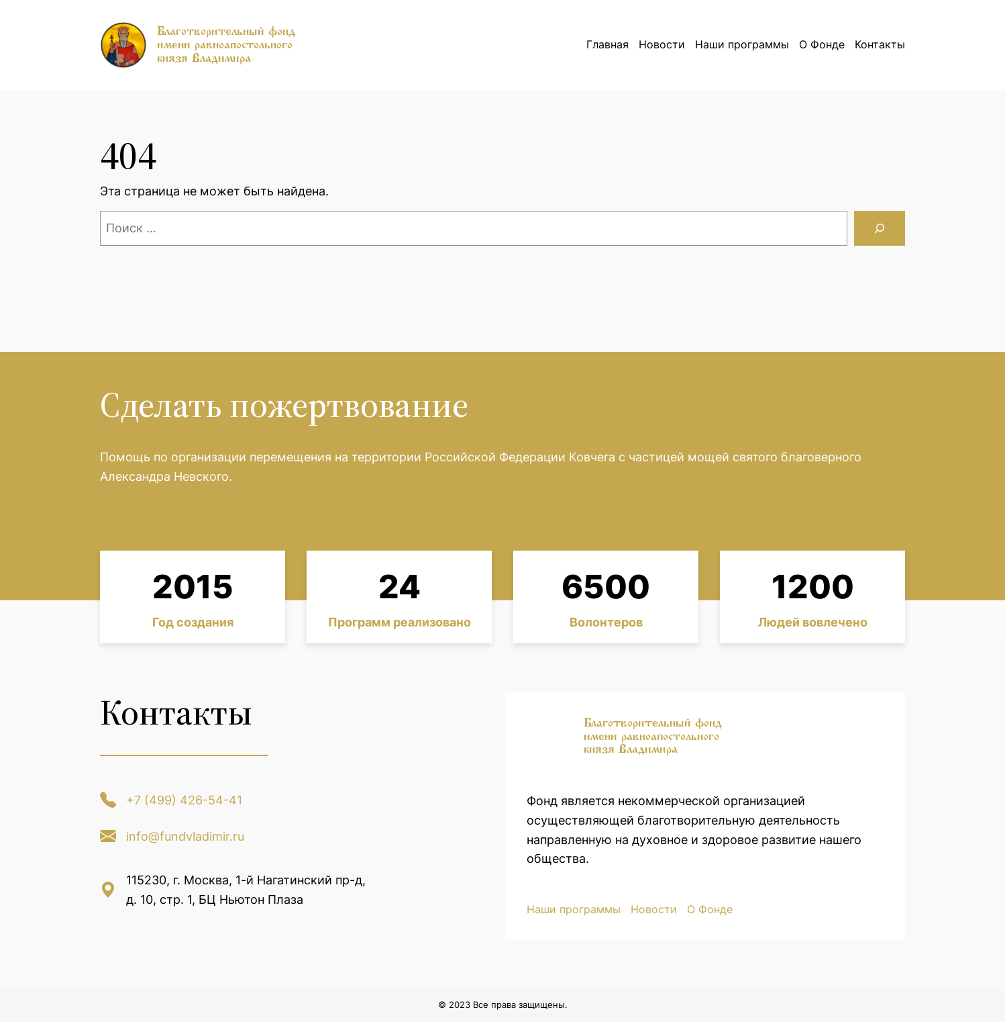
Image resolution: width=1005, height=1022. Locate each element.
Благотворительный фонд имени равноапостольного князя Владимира (226, 44)
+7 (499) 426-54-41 (184, 800)
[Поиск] (879, 228)
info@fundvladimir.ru (185, 836)
